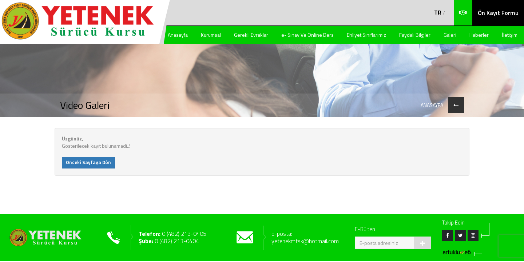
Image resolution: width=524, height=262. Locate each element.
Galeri (450, 35)
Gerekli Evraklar (251, 35)
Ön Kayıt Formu (498, 12)
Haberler (479, 35)
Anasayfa (178, 35)
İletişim (509, 35)
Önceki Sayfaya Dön (88, 162)
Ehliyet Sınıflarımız (366, 35)
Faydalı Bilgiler (414, 35)
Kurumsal (211, 35)
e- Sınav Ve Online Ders (307, 35)
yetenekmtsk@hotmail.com (305, 241)
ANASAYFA (432, 105)
